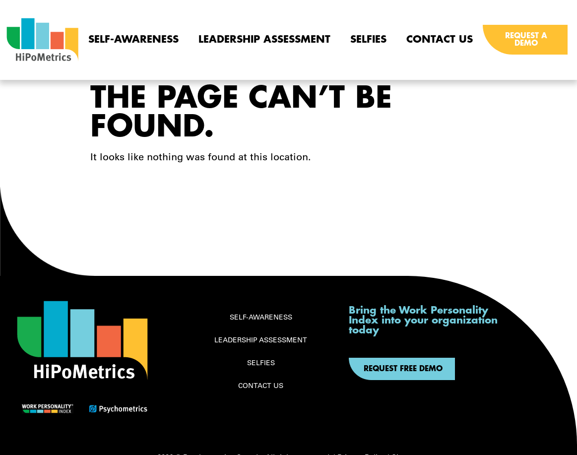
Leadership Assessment (264, 39)
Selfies (368, 39)
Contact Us (439, 39)
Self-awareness (133, 39)
